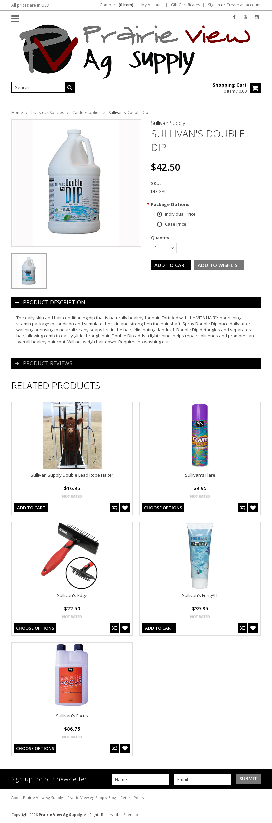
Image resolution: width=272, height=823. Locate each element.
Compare (116, 5)
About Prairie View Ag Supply (37, 797)
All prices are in (30, 5)
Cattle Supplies (86, 112)
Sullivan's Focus (72, 716)
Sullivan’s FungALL (200, 595)
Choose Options (163, 508)
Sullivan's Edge (72, 595)
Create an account (243, 5)
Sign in (214, 5)
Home (17, 112)
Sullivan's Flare (200, 475)
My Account (152, 5)
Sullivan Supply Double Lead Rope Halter (72, 475)
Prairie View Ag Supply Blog (92, 797)
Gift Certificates (185, 5)
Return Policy (132, 797)
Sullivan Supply (168, 123)
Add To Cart (31, 508)
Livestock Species (47, 112)
